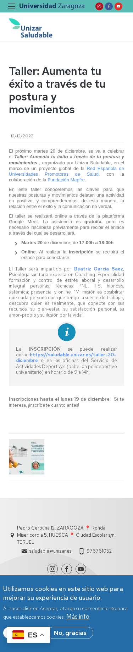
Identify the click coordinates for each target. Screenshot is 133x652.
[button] (27, 457)
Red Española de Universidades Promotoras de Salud (66, 171)
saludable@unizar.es (50, 551)
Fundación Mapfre (66, 179)
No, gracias (70, 635)
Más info (77, 619)
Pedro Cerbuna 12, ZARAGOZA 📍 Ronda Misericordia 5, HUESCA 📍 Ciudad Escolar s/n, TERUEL (66, 535)
